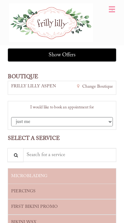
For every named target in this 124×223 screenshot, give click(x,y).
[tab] (62, 176)
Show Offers (62, 55)
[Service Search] (15, 155)
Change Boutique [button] (97, 87)
